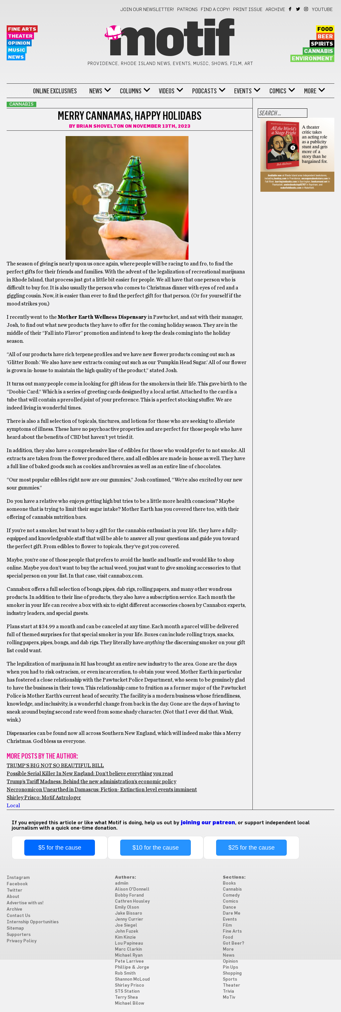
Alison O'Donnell (132, 889)
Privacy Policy (22, 941)
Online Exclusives (55, 91)
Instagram (306, 9)
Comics (277, 91)
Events (243, 91)
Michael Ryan (129, 955)
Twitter (298, 9)
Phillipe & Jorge (132, 967)
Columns (131, 91)
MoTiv (229, 997)
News (16, 57)
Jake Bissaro (128, 913)
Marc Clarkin (128, 949)
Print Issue (247, 9)
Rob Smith (125, 973)
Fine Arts (22, 29)
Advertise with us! (25, 903)
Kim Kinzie (125, 937)
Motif (170, 40)
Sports (230, 979)
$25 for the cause (251, 847)
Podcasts (204, 91)
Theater (20, 36)
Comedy (231, 895)
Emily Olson (127, 907)
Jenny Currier (129, 919)
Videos (166, 91)
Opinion (19, 43)
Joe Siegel (126, 925)
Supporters (19, 935)
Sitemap (15, 928)
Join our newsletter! (147, 9)
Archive (275, 9)
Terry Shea (126, 997)
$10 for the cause (156, 847)
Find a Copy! (215, 9)
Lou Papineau (129, 943)
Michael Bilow (129, 1003)
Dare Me (231, 913)
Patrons (187, 9)
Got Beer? (233, 943)
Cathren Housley (132, 901)
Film (227, 925)
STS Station (127, 991)
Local (13, 805)
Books (229, 883)
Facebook (290, 9)
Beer (325, 36)
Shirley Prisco (129, 985)
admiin (121, 883)
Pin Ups (230, 967)
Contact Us (18, 916)
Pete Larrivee (129, 961)
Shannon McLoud (132, 979)
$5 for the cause (59, 847)
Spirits (322, 44)
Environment (312, 58)
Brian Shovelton (100, 126)
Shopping (232, 973)
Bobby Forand (129, 895)
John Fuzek (126, 931)
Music (16, 50)
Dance (229, 907)
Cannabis (318, 51)
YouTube (322, 9)
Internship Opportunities (33, 922)
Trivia (228, 991)
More (310, 91)
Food (325, 29)
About (13, 897)
